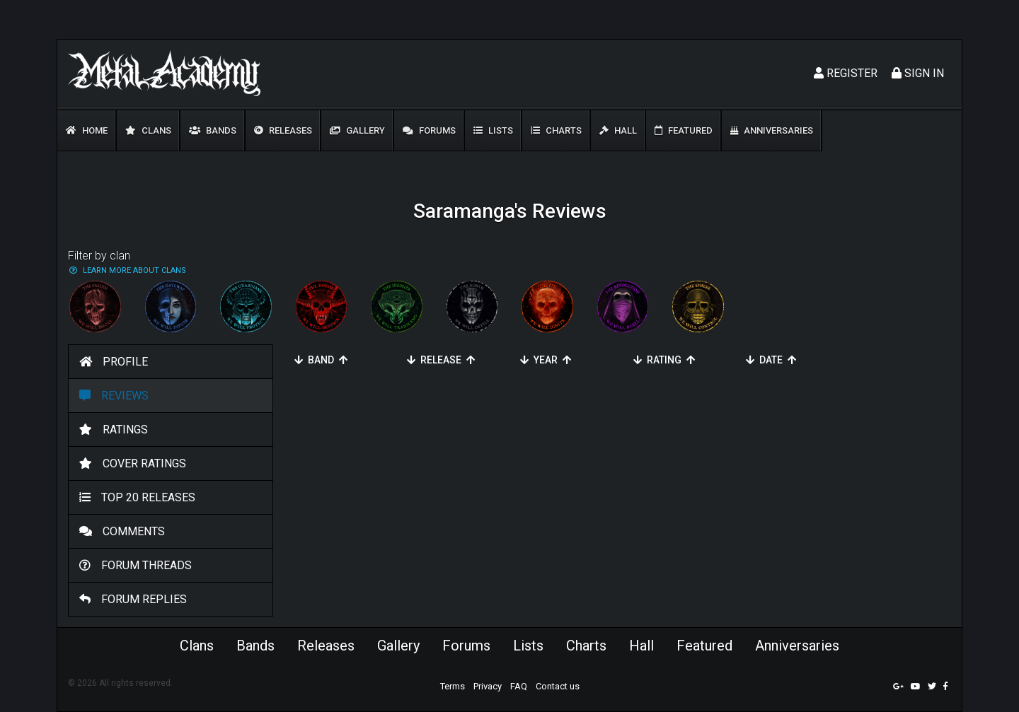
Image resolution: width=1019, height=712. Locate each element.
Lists (493, 130)
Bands (212, 130)
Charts (556, 130)
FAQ (518, 686)
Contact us (558, 686)
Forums (429, 130)
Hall (618, 130)
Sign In (918, 73)
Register (845, 73)
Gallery (357, 130)
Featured (684, 130)
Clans (148, 130)
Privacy (487, 686)
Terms (452, 686)
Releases (283, 130)
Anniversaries (771, 130)
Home (87, 130)
